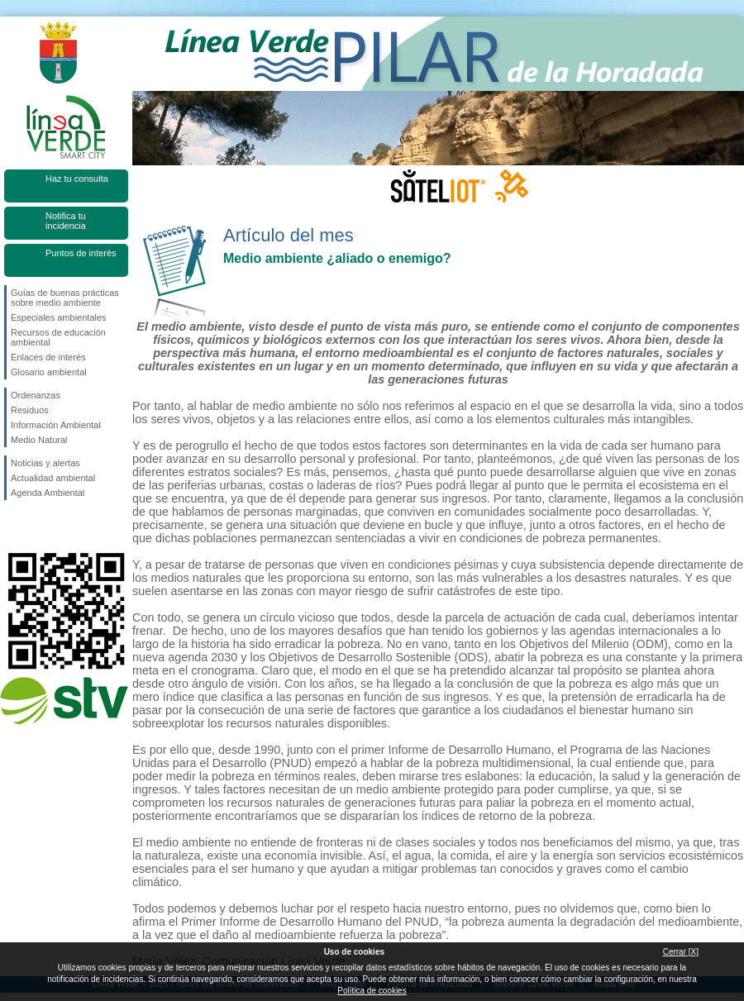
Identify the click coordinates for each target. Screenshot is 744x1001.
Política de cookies (371, 990)
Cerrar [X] (681, 951)
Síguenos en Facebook (14, 526)
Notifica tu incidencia (65, 221)
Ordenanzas (35, 395)
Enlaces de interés (48, 357)
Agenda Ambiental (47, 493)
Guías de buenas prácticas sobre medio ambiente (65, 297)
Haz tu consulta (76, 179)
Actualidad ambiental (53, 478)
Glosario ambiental (49, 372)
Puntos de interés (81, 253)
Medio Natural (39, 440)
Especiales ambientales (59, 317)
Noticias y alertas (45, 463)
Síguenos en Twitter (41, 526)
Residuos (30, 410)
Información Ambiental (56, 425)
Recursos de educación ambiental (58, 337)
